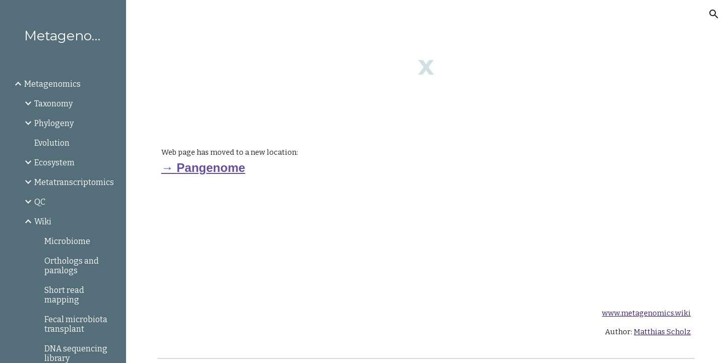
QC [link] (39, 202)
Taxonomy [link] (53, 103)
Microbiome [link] (67, 241)
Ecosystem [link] (54, 162)
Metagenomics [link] (52, 84)
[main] (426, 65)
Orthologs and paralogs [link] (71, 265)
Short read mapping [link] (64, 295)
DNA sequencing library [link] (75, 353)
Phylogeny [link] (54, 123)
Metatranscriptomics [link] (74, 182)
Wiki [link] (42, 221)
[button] (714, 14)
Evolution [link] (52, 143)
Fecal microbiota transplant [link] (75, 324)
